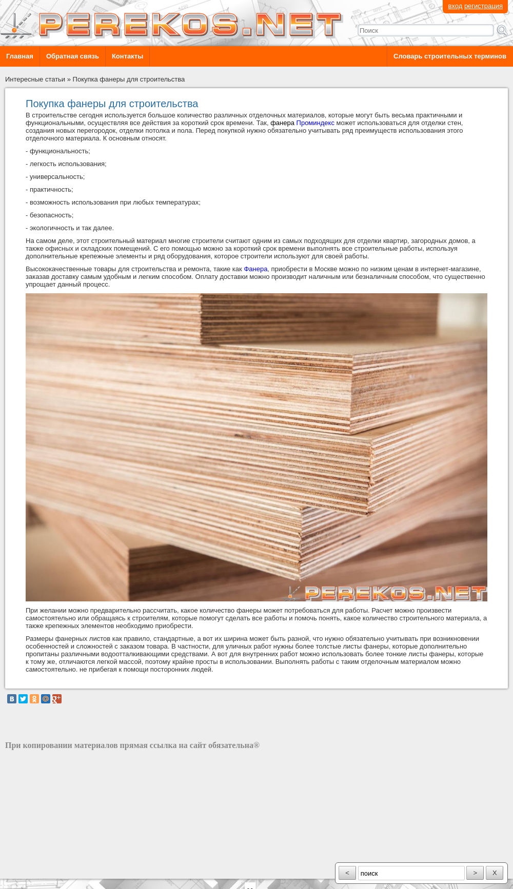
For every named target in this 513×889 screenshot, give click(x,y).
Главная (19, 56)
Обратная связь (72, 56)
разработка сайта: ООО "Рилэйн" (56, 870)
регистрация (483, 6)
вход (455, 6)
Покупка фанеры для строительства (129, 79)
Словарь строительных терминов (449, 56)
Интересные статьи (35, 79)
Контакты (127, 56)
